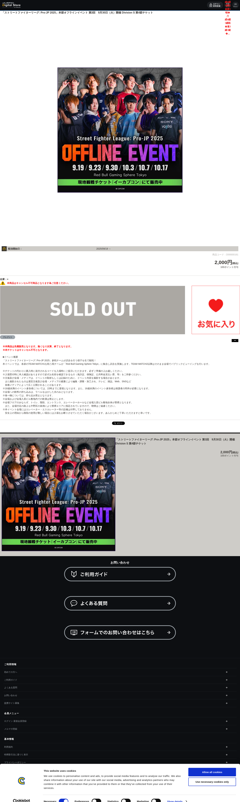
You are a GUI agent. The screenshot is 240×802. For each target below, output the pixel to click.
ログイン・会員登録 (215, 5)
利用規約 (8, 747)
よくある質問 (10, 687)
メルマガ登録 (10, 729)
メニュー (235, 5)
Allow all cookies (212, 766)
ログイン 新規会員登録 (15, 721)
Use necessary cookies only (212, 775)
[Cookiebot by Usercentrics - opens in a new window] (21, 795)
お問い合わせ (10, 695)
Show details (175, 795)
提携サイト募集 (11, 703)
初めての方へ (10, 672)
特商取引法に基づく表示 (16, 754)
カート (227, 5)
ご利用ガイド (10, 680)
